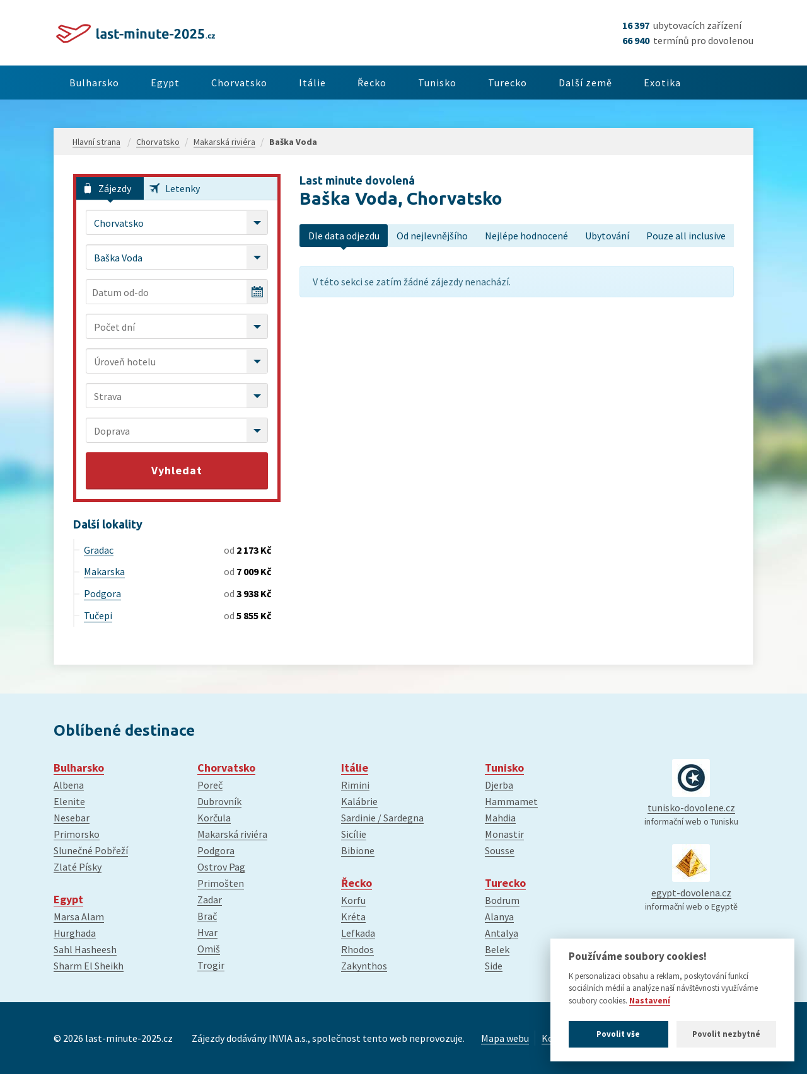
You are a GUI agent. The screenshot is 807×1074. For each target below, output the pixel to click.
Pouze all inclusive (686, 235)
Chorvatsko (255, 82)
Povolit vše (618, 1034)
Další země (632, 82)
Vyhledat (176, 470)
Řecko (400, 82)
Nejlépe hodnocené (526, 235)
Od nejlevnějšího (432, 235)
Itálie (334, 82)
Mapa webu (505, 1038)
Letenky (182, 188)
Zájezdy (114, 188)
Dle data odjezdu (344, 235)
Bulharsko (97, 82)
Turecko (548, 82)
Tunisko (472, 82)
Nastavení (649, 1001)
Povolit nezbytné (726, 1034)
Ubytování (607, 235)
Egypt (174, 82)
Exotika (715, 82)
